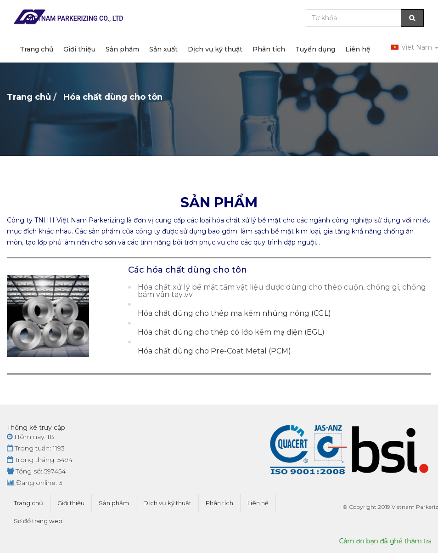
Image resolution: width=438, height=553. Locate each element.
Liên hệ (358, 49)
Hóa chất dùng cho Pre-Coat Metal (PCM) (214, 351)
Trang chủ (36, 49)
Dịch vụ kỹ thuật (215, 49)
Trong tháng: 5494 (40, 460)
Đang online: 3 (34, 483)
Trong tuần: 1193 (36, 448)
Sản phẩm (122, 49)
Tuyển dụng (315, 49)
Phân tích (269, 49)
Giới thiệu (79, 49)
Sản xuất (163, 49)
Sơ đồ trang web (38, 520)
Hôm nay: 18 (30, 437)
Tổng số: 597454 (36, 471)
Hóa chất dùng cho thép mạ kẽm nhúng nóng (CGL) (234, 313)
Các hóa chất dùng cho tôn (187, 269)
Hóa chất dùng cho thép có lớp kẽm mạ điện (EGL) (231, 332)
